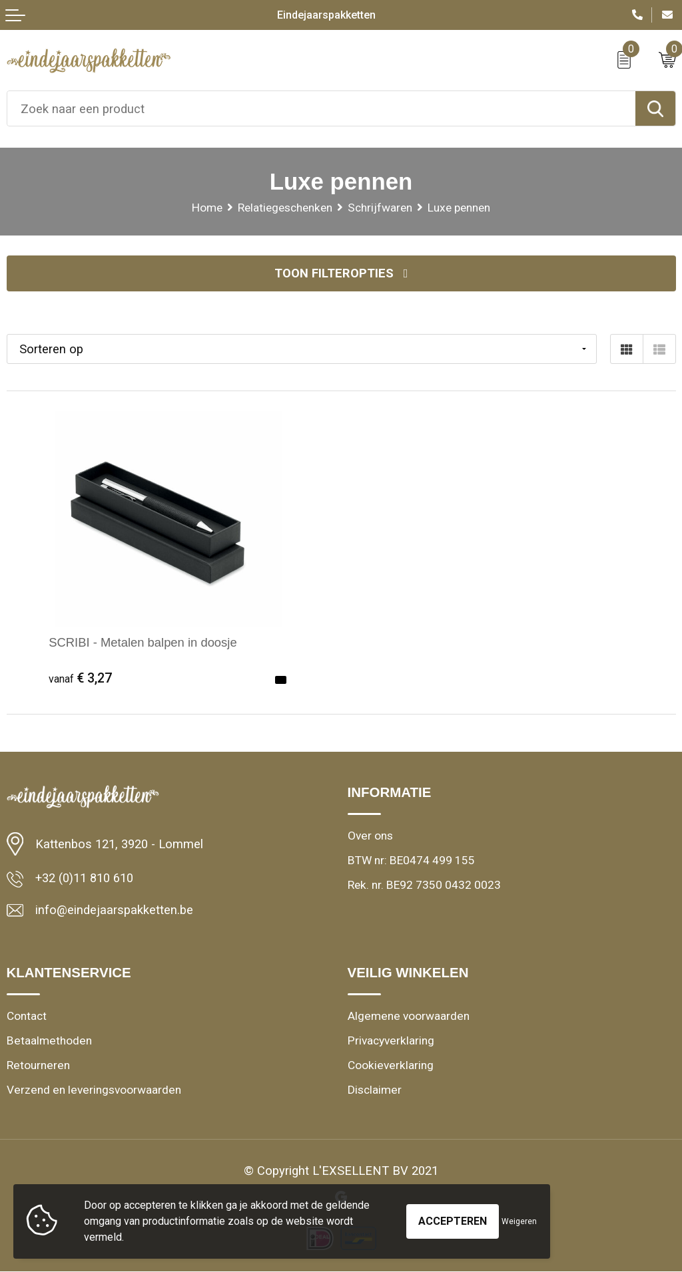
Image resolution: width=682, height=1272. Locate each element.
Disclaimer (374, 1089)
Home (207, 207)
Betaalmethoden (48, 1040)
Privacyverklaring (391, 1040)
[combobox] (321, 108)
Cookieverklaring (390, 1065)
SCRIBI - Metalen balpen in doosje (143, 642)
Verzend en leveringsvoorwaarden (92, 1089)
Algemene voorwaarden (407, 1016)
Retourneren (37, 1065)
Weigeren (519, 1221)
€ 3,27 (80, 678)
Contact (27, 1016)
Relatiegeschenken (285, 207)
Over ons (370, 835)
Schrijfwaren (380, 207)
